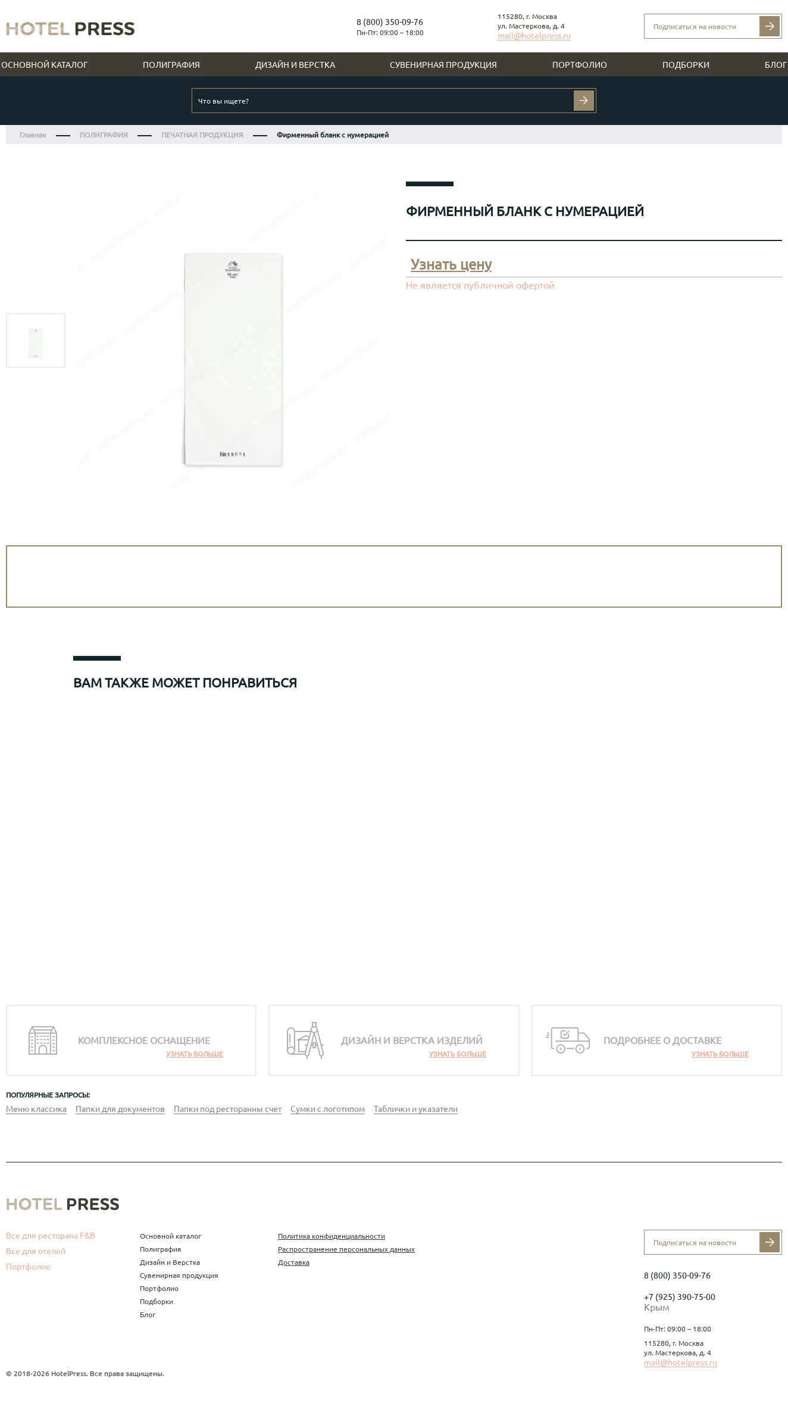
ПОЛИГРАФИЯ (104, 135)
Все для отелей (35, 1251)
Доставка (293, 1262)
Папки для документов (120, 1109)
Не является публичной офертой (480, 285)
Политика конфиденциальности (331, 1236)
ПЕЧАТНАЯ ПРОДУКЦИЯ (202, 135)
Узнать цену (451, 265)
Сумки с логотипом (327, 1109)
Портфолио (579, 65)
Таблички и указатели (416, 1109)
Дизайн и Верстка (295, 65)
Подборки (685, 65)
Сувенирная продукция (443, 65)
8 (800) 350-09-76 (390, 22)
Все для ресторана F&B (50, 1235)
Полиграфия (171, 65)
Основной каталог (44, 65)
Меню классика (36, 1109)
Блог (776, 65)
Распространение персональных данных (346, 1249)
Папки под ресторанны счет (228, 1109)
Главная (33, 135)
